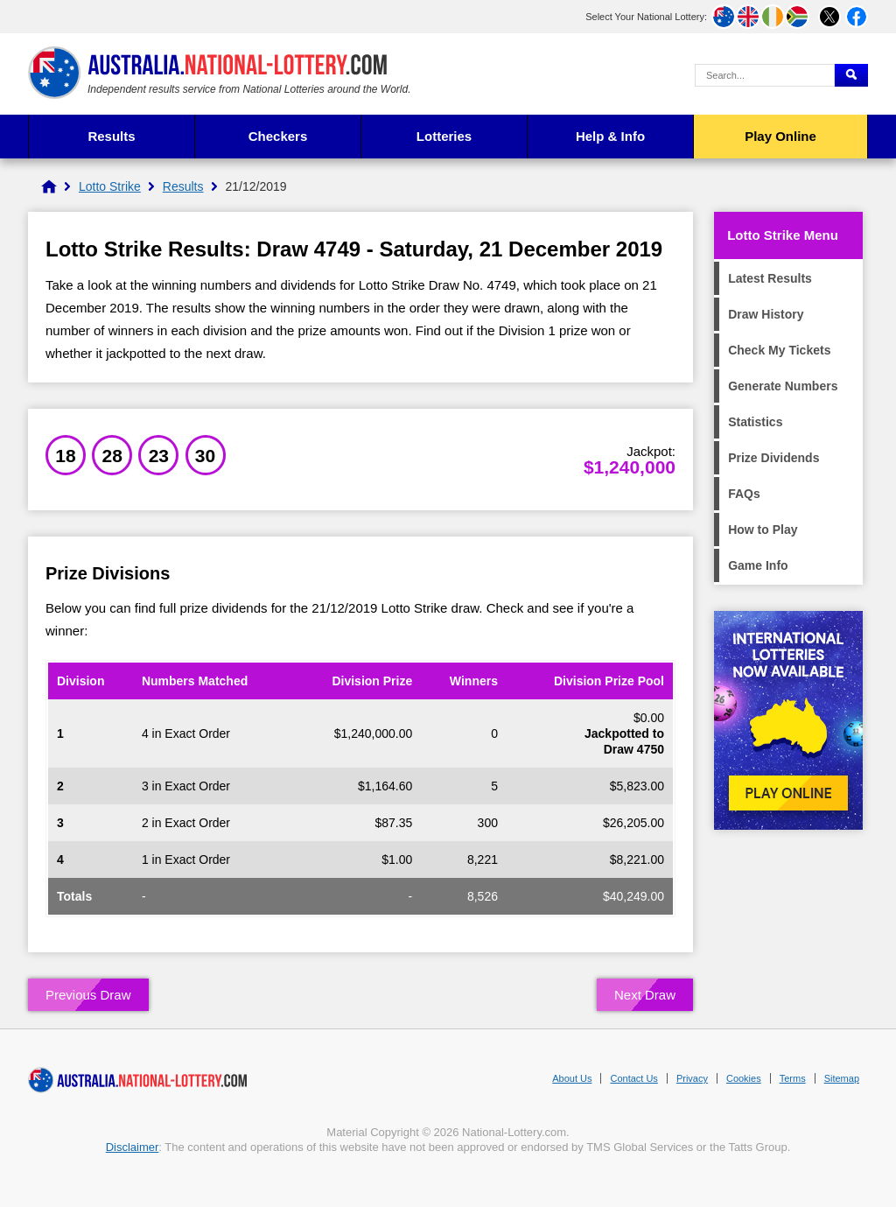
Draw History (765, 314)
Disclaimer (132, 1147)
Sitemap (841, 1078)
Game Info (758, 565)
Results (111, 136)
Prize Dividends (773, 458)
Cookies (743, 1078)
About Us (572, 1078)
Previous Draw (88, 994)
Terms (793, 1078)
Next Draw (645, 994)
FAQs (744, 494)
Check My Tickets (779, 350)
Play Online (780, 136)
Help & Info (610, 136)
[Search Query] (765, 75)
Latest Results (770, 278)
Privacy (692, 1078)
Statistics (755, 422)
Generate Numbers (782, 386)
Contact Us (633, 1078)
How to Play (762, 530)
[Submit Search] (851, 75)
